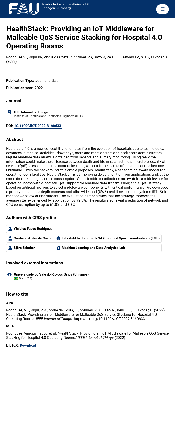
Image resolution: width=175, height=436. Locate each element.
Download (28, 345)
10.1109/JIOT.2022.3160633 (37, 126)
